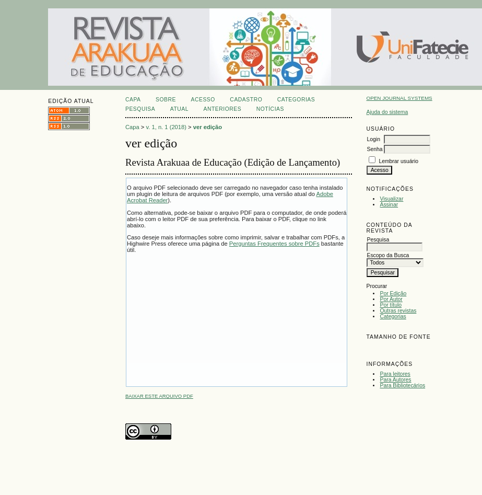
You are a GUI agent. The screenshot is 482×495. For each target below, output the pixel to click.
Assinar (389, 205)
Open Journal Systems (399, 98)
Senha (374, 149)
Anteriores (223, 109)
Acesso (203, 99)
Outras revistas (398, 311)
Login (373, 139)
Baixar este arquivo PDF (159, 396)
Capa (133, 99)
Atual (179, 109)
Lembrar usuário (398, 161)
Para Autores (395, 380)
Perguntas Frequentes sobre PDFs (274, 243)
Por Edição (393, 293)
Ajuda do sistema (387, 112)
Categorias (393, 316)
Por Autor (391, 299)
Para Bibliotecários (402, 385)
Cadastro (246, 99)
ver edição (207, 127)
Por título (391, 305)
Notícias (270, 109)
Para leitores (395, 374)
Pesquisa (140, 109)
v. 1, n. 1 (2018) (166, 127)
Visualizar (391, 199)
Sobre (166, 99)
